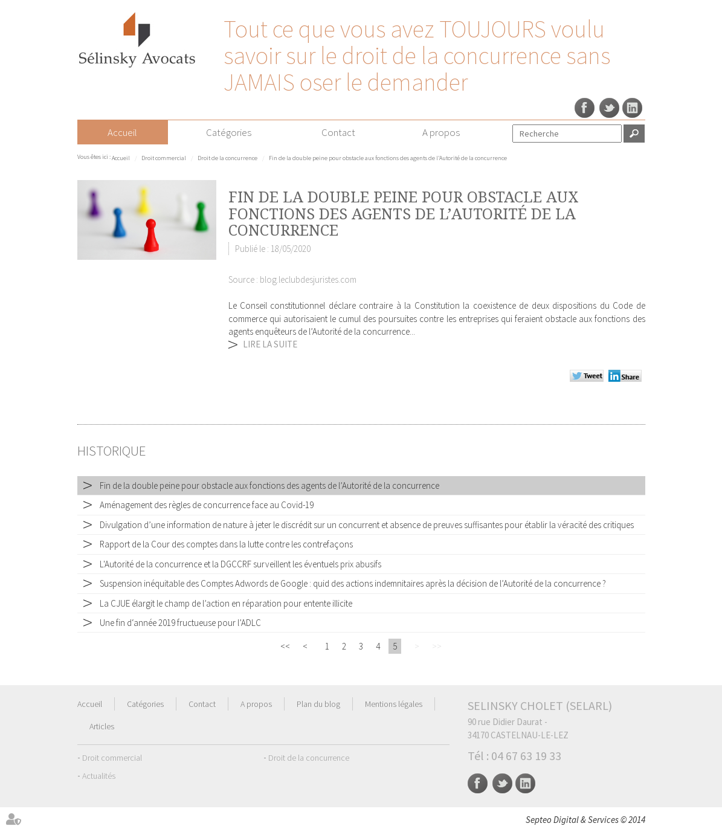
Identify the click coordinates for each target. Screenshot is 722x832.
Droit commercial (163, 158)
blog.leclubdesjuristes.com (308, 279)
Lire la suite (270, 344)
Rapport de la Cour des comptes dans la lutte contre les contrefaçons (226, 544)
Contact (338, 132)
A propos (441, 132)
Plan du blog (318, 703)
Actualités (98, 775)
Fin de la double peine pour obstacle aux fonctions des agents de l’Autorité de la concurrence (388, 158)
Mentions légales (393, 703)
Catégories (228, 132)
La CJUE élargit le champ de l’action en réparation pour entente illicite (226, 603)
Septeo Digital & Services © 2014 (585, 819)
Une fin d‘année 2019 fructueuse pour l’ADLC (180, 622)
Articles (101, 726)
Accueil (122, 132)
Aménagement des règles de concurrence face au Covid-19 (207, 505)
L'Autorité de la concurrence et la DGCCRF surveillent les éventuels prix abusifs (240, 564)
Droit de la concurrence (227, 158)
